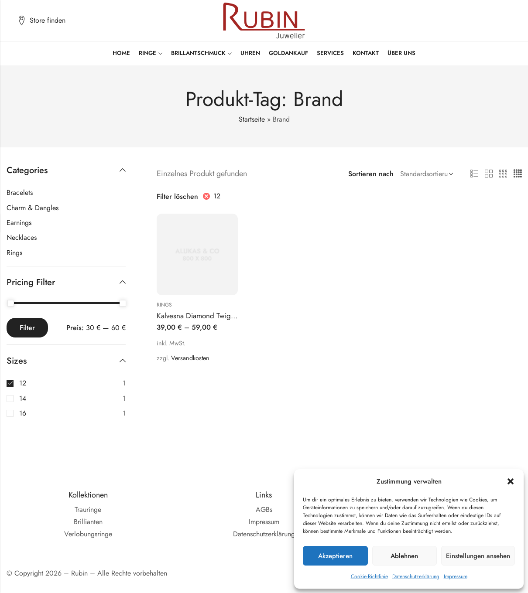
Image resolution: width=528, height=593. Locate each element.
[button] (510, 481)
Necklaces (22, 237)
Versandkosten (190, 358)
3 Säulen (503, 174)
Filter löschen (177, 196)
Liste (474, 174)
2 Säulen (489, 174)
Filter (27, 328)
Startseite (252, 119)
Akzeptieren (335, 556)
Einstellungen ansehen (478, 556)
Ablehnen (404, 556)
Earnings (19, 223)
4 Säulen (517, 174)
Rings (164, 305)
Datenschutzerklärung (415, 576)
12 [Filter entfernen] (216, 196)
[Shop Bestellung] (425, 174)
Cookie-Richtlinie (369, 576)
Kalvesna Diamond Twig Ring (202, 315)
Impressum (455, 576)
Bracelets (20, 192)
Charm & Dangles (32, 208)
